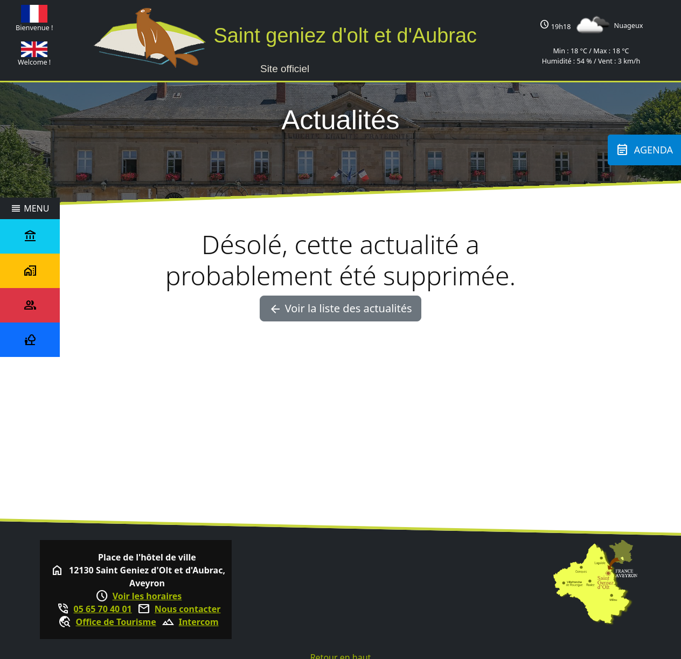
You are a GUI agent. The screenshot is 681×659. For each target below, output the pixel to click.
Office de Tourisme (115, 622)
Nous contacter (188, 609)
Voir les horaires (147, 596)
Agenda (644, 150)
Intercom (199, 622)
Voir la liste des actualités (340, 308)
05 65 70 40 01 (103, 609)
